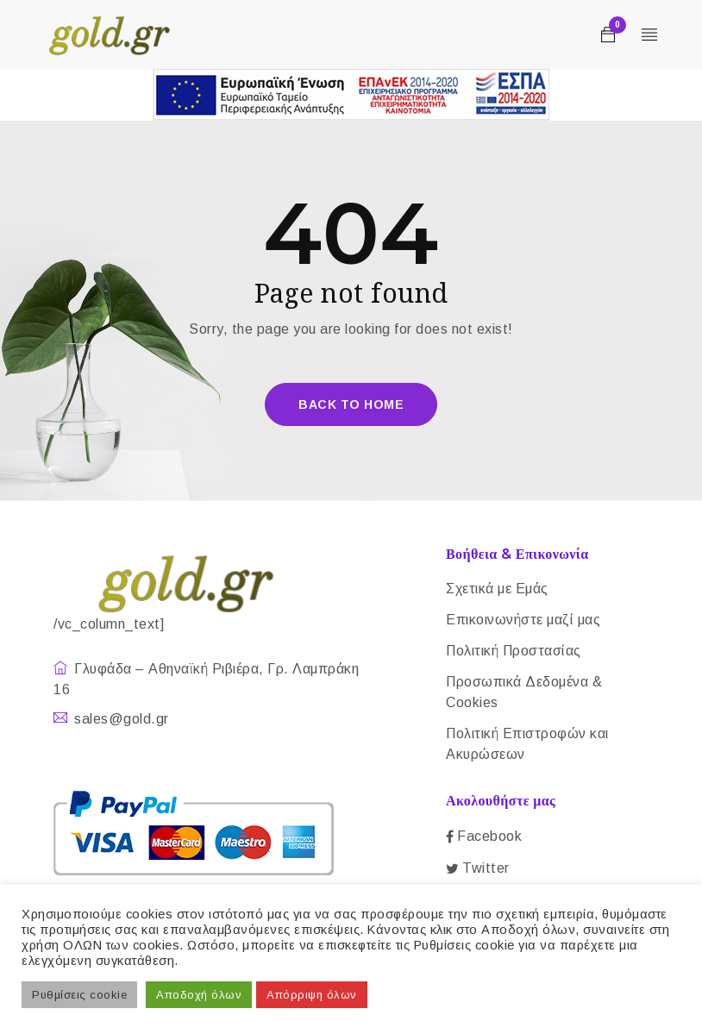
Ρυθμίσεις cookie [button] (79, 994)
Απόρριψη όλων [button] (311, 994)
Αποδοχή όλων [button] (198, 994)
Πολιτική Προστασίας (513, 650)
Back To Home (351, 404)
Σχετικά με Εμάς (497, 588)
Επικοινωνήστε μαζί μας (523, 619)
